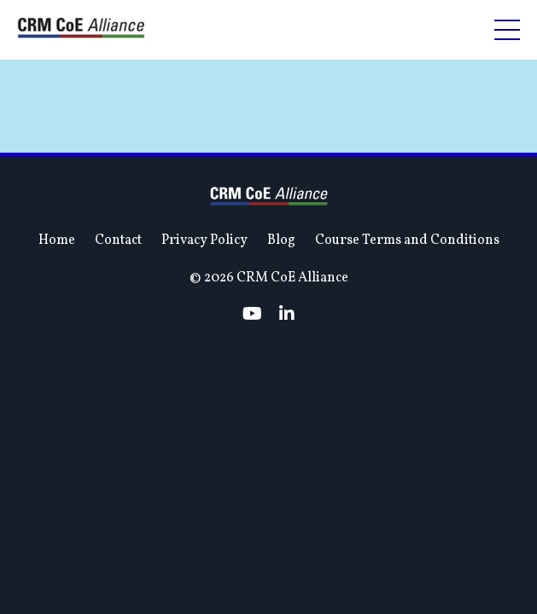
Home (56, 351)
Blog (281, 351)
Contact (118, 351)
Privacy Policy (204, 351)
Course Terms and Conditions (407, 351)
